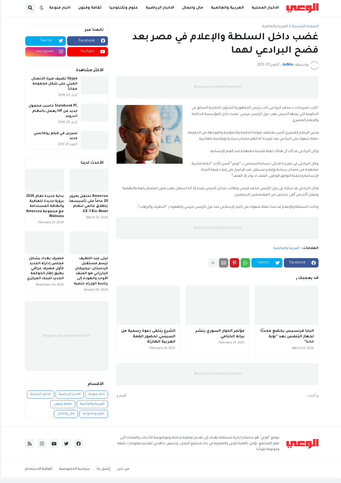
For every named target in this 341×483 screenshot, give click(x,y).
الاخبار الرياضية (68, 394)
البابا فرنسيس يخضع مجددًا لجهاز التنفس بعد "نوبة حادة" (286, 336)
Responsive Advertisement (216, 87)
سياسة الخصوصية (73, 469)
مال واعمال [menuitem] (191, 8)
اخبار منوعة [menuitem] (58, 8)
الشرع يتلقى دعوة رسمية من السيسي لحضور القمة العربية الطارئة (147, 336)
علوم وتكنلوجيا (92, 414)
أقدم (121, 396)
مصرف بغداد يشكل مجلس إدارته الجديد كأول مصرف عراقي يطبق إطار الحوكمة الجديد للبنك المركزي (44, 269)
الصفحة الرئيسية (304, 27)
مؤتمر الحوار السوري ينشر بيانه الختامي (218, 334)
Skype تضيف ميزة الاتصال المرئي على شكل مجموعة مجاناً (53, 84)
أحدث (310, 396)
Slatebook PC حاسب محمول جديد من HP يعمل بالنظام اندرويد (51, 111)
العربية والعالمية (274, 27)
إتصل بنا (102, 469)
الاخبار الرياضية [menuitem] (159, 8)
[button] (40, 8)
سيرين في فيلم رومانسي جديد (54, 136)
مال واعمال (65, 414)
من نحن (122, 469)
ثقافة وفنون (61, 404)
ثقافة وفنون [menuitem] (88, 8)
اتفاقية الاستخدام (37, 469)
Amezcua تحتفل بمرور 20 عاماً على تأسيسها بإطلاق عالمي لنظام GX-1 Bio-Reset (87, 204)
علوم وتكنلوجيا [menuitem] (122, 8)
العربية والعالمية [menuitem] (226, 8)
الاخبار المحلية (39, 394)
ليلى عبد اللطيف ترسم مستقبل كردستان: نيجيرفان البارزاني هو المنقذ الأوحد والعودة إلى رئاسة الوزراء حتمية (90, 271)
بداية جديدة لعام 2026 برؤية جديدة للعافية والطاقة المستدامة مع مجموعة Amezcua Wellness (44, 206)
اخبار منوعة (95, 394)
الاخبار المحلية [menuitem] (264, 8)
